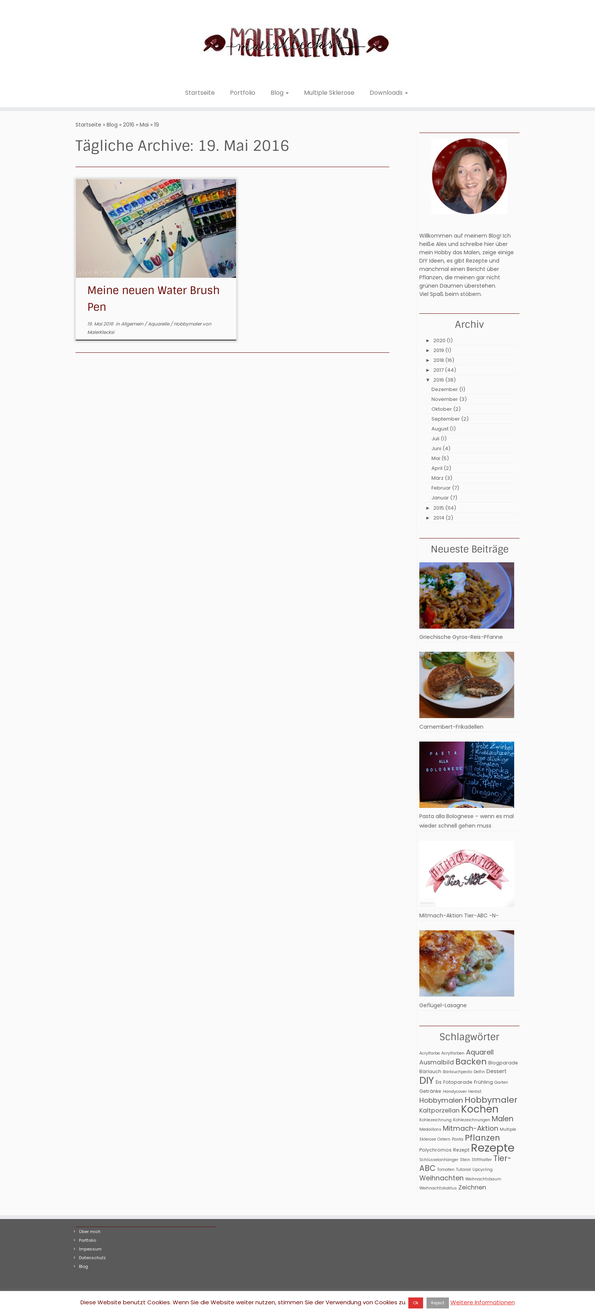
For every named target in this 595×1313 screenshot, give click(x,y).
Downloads (389, 92)
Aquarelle (159, 324)
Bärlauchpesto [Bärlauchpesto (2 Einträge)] (457, 1072)
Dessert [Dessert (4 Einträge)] (496, 1071)
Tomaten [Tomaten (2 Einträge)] (446, 1169)
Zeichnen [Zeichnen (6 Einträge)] (472, 1187)
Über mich (90, 1231)
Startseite (200, 92)
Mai (144, 124)
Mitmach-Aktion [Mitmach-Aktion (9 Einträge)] (470, 1128)
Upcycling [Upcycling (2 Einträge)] (482, 1169)
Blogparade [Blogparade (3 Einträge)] (503, 1062)
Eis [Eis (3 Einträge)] (439, 1082)
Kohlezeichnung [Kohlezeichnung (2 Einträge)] (435, 1120)
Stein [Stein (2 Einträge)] (465, 1160)
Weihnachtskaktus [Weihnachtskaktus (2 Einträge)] (438, 1188)
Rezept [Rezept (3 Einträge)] (461, 1150)
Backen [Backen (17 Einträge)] (471, 1061)
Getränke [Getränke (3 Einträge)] (430, 1091)
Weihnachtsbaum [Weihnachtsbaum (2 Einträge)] (483, 1179)
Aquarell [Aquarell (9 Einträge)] (480, 1052)
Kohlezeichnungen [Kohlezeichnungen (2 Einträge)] (471, 1120)
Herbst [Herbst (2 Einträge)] (475, 1091)
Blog (280, 92)
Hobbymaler (188, 324)
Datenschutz (92, 1258)
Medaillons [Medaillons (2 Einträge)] (430, 1129)
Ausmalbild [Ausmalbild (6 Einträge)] (436, 1062)
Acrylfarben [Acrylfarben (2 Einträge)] (452, 1053)
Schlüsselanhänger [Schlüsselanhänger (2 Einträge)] (438, 1160)
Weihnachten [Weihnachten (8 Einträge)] (441, 1178)
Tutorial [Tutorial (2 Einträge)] (463, 1169)
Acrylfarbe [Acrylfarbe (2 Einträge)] (429, 1053)
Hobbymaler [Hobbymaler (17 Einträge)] (491, 1100)
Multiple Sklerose (329, 92)
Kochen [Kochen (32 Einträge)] (480, 1109)
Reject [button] (437, 1303)
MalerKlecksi (100, 332)
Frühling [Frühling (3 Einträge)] (483, 1082)
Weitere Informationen (482, 1302)
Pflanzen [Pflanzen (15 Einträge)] (482, 1137)
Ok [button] (416, 1303)
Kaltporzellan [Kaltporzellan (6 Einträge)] (439, 1110)
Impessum (90, 1249)
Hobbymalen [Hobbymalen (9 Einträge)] (441, 1100)
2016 (128, 124)
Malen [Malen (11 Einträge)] (502, 1119)
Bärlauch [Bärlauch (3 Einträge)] (430, 1071)
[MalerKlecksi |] (297, 42)
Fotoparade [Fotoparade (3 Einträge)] (457, 1082)
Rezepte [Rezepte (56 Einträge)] (493, 1147)
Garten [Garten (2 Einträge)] (501, 1082)
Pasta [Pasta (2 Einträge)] (457, 1139)
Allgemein (133, 324)
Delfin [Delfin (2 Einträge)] (479, 1072)
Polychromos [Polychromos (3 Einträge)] (435, 1150)
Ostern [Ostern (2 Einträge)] (444, 1139)
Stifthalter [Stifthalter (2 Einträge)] (482, 1160)
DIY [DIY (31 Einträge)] (426, 1080)
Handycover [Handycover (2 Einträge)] (455, 1091)
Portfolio (242, 92)
